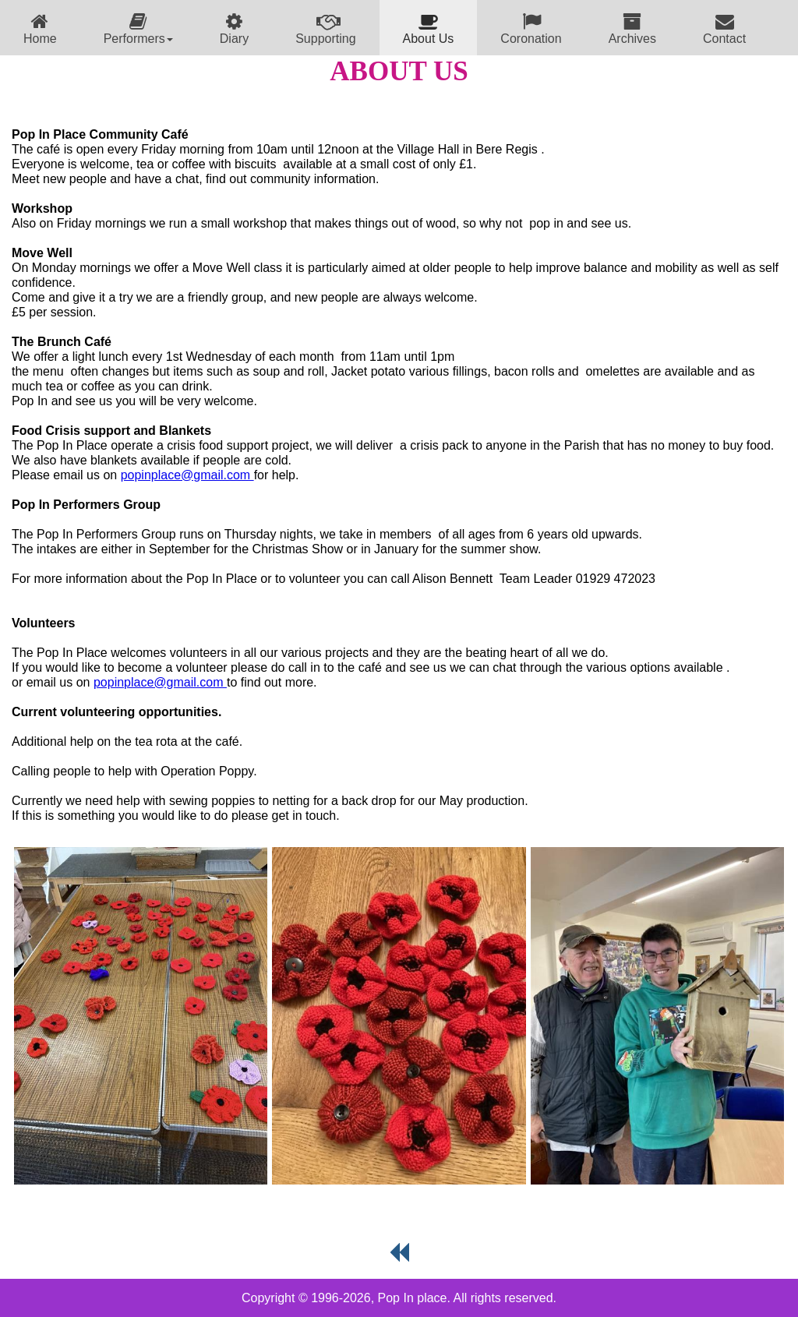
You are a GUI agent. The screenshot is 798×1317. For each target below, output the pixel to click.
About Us (428, 28)
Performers (138, 28)
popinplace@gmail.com (187, 475)
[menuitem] (40, 27)
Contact (724, 28)
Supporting (325, 28)
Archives (632, 28)
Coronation (530, 28)
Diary (234, 28)
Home (40, 28)
